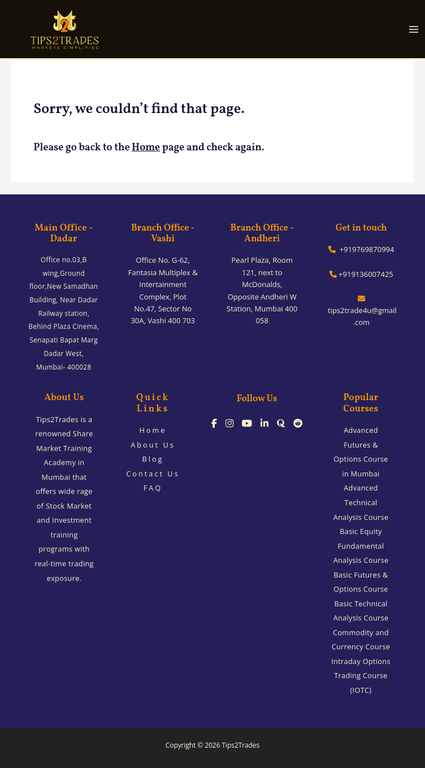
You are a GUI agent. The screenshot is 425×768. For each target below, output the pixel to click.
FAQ (153, 488)
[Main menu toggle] (414, 29)
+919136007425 (361, 274)
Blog (152, 459)
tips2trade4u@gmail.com (361, 311)
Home (146, 148)
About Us (153, 445)
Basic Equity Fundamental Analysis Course (361, 545)
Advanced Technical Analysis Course (361, 502)
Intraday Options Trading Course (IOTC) (361, 675)
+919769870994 (361, 249)
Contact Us (153, 473)
